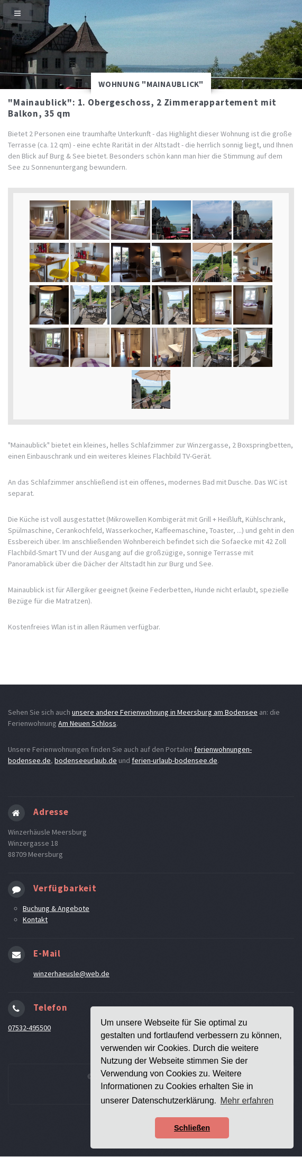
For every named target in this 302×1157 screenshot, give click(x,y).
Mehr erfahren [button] (247, 1100)
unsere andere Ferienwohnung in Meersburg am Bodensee (165, 712)
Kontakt (35, 919)
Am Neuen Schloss (87, 723)
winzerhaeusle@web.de (71, 973)
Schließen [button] (192, 1128)
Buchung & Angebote (56, 908)
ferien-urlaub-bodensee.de (174, 760)
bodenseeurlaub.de (85, 760)
